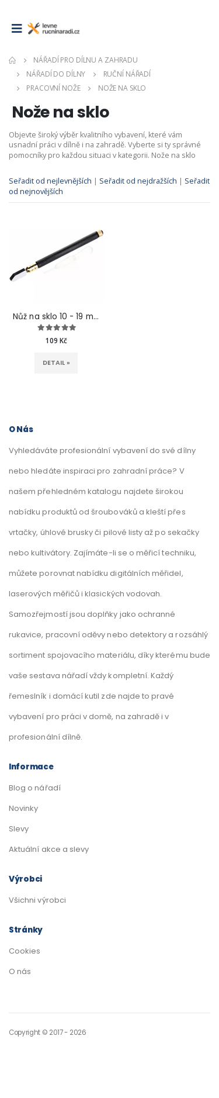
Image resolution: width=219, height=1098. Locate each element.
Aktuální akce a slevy (49, 849)
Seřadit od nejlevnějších (51, 181)
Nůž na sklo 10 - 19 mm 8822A (56, 317)
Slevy (19, 828)
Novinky (23, 808)
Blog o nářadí (35, 787)
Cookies (24, 951)
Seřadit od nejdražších (139, 181)
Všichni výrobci (37, 900)
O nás (20, 971)
